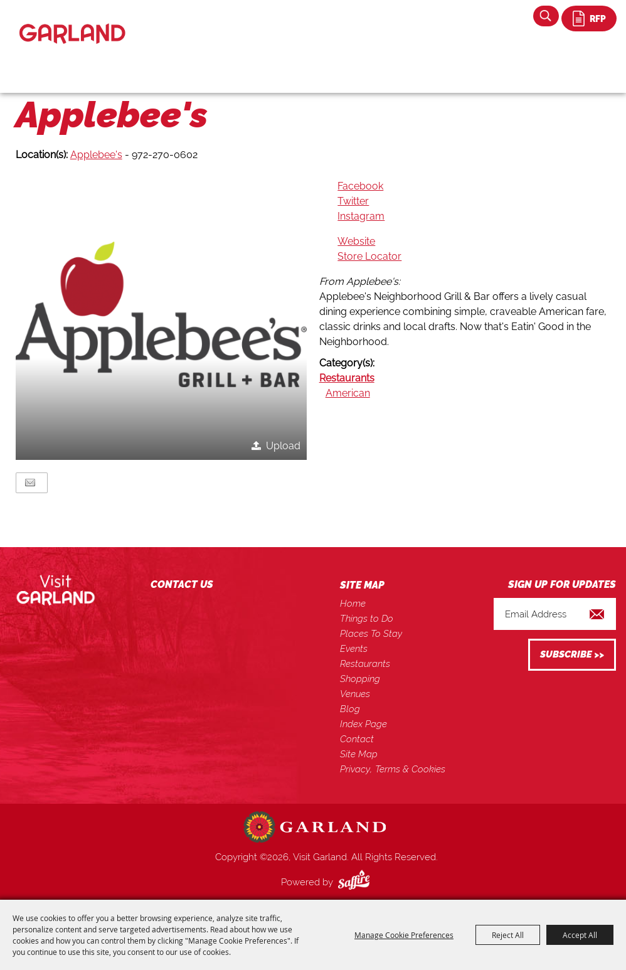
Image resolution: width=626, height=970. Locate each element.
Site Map (359, 754)
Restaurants (346, 378)
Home (353, 603)
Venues (355, 694)
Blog (350, 709)
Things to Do (366, 618)
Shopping (360, 679)
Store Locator (369, 256)
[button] (161, 315)
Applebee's (96, 155)
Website (356, 241)
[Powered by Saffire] (356, 882)
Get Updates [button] (572, 655)
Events (354, 648)
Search (546, 16)
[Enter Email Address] (555, 614)
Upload (283, 446)
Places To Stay (371, 633)
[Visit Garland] (72, 23)
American (348, 393)
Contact (357, 739)
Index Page (363, 724)
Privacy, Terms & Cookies (392, 769)
